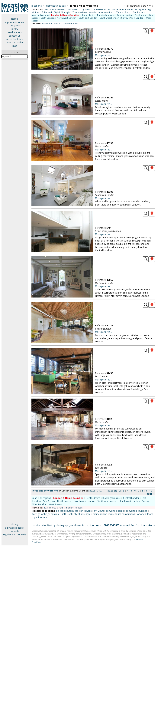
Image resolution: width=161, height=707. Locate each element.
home (14, 18)
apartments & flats (53, 507)
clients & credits (15, 42)
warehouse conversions (122, 514)
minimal (55, 514)
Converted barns (101, 9)
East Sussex (49, 501)
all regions (43, 15)
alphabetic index (14, 22)
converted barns (115, 510)
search (15, 531)
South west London (109, 17)
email (126, 525)
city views (99, 510)
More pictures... (103, 55)
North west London (66, 17)
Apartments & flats (51, 23)
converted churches (136, 510)
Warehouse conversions (101, 12)
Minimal (35, 12)
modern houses (74, 507)
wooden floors (145, 514)
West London (136, 17)
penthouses (40, 517)
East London (141, 15)
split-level (67, 514)
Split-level (47, 12)
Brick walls (73, 9)
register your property (14, 534)
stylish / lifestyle (82, 514)
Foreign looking (143, 9)
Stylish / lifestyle (62, 12)
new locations (15, 32)
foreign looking (40, 514)
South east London (88, 17)
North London (47, 17)
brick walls (86, 510)
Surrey (124, 17)
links (14, 46)
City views (86, 9)
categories (15, 25)
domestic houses (56, 5)
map (33, 15)
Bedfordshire (88, 15)
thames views (100, 514)
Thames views (79, 12)
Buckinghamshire (106, 15)
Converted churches (122, 9)
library (14, 29)
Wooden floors (123, 12)
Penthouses (138, 12)
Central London (125, 15)
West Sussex (55, 504)
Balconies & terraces (55, 9)
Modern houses (70, 23)
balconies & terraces (67, 510)
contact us (15, 35)
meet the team (14, 39)
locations (36, 5)
